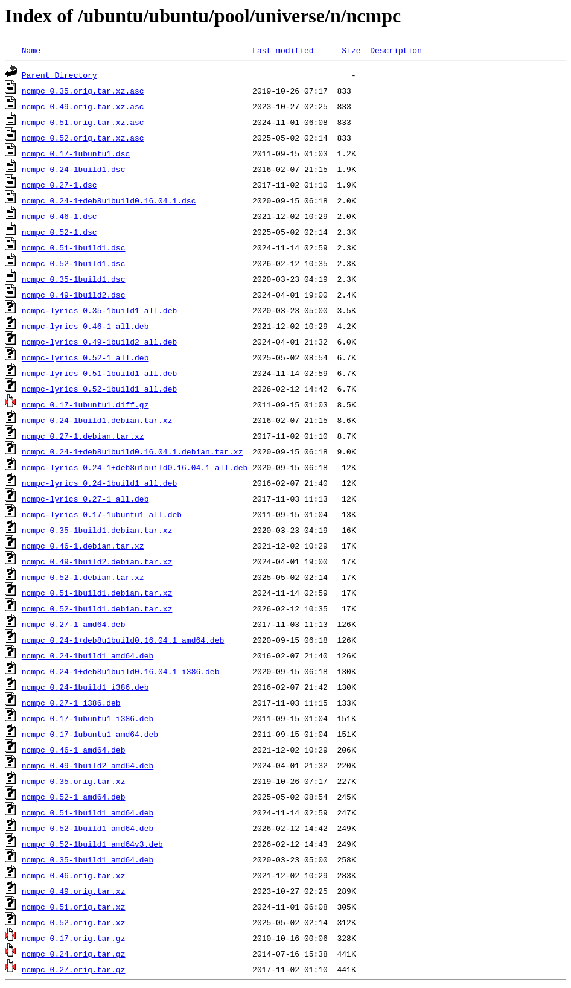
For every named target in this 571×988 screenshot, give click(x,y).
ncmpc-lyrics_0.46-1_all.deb (85, 325)
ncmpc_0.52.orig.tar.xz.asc (83, 137)
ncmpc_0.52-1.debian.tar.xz (83, 577)
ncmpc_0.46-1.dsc (59, 216)
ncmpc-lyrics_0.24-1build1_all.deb (99, 482)
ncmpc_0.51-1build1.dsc (74, 247)
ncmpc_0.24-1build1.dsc (74, 169)
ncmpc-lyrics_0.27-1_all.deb (85, 498)
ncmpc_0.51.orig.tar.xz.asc (83, 121)
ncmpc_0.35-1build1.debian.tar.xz (97, 529)
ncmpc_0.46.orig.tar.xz (74, 875)
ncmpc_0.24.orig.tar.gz (74, 953)
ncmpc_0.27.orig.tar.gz (74, 969)
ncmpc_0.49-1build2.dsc (74, 294)
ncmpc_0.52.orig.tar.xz (74, 922)
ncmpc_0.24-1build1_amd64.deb (87, 655)
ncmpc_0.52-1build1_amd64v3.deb (92, 843)
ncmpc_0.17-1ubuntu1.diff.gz (85, 404)
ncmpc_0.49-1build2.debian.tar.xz (97, 561)
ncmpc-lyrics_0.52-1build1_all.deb (99, 388)
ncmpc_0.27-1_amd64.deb (74, 624)
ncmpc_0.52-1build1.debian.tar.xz (97, 608)
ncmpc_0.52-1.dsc (59, 231)
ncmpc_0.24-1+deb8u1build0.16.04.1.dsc (109, 200)
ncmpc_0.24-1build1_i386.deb (85, 686)
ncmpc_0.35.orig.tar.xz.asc (83, 90)
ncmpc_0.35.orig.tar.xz (74, 781)
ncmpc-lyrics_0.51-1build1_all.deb (99, 373)
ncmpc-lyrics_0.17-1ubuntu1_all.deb (102, 514)
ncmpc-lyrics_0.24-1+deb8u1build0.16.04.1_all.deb (134, 467)
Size (351, 50)
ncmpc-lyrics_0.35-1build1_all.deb (99, 310)
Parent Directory (59, 74)
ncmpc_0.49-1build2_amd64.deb (87, 765)
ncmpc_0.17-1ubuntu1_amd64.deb (90, 733)
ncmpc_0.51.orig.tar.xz (74, 906)
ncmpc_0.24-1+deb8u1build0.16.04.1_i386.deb (121, 671)
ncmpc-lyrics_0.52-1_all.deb (85, 357)
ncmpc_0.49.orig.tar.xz (74, 890)
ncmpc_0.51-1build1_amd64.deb (87, 812)
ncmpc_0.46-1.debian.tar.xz (83, 545)
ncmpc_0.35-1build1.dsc (74, 278)
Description (396, 50)
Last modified (282, 50)
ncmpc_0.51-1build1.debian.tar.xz (97, 592)
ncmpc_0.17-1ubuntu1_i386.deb (87, 718)
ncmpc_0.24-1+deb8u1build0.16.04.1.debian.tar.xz (132, 451)
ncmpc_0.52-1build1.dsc (74, 263)
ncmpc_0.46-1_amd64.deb (74, 749)
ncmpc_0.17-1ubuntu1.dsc (76, 153)
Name (31, 50)
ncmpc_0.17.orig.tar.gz (74, 937)
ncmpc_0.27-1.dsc (59, 184)
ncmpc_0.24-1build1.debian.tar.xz (97, 420)
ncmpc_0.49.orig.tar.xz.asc (83, 106)
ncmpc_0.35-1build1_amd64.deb (87, 859)
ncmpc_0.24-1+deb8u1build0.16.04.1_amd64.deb (123, 639)
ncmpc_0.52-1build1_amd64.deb (87, 828)
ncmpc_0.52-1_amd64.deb (74, 796)
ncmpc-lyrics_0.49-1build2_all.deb (99, 341)
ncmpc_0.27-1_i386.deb (71, 702)
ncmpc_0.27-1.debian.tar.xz (83, 435)
